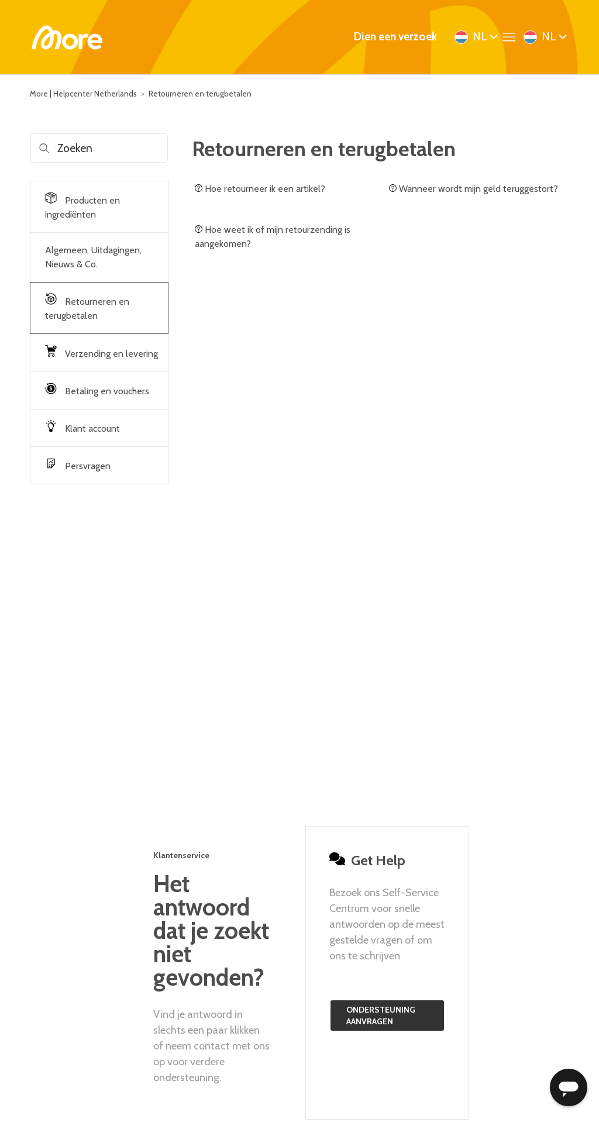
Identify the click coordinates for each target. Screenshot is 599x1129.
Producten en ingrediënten (82, 206)
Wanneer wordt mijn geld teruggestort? (473, 188)
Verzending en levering (101, 352)
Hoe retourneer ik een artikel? (260, 188)
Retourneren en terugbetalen (200, 93)
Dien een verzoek (395, 36)
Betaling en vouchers (97, 390)
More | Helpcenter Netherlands (83, 93)
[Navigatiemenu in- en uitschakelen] (512, 37)
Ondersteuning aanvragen (380, 1015)
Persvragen (78, 464)
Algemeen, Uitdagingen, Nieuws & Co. (93, 257)
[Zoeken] (99, 148)
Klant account (82, 427)
